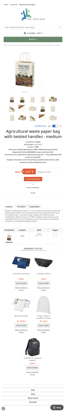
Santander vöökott (43, 274)
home (6, 45)
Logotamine (35, 207)
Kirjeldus (9, 207)
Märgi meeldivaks (33, 188)
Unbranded (38, 144)
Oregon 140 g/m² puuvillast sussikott (43, 317)
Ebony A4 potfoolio (21, 316)
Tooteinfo (21, 207)
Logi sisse (14, 5)
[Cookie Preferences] (3, 408)
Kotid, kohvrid (13, 45)
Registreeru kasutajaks (27, 5)
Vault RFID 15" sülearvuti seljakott (32, 359)
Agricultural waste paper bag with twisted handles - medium (40, 45)
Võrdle (33, 193)
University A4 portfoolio (21, 274)
